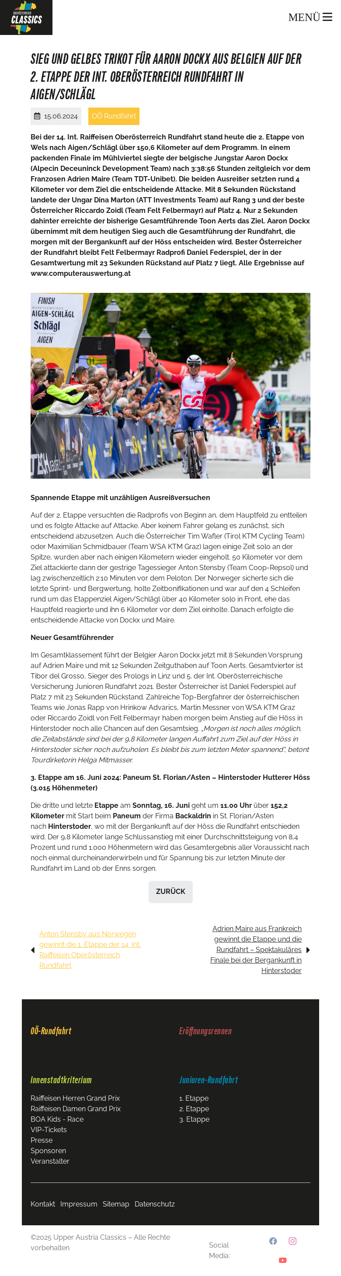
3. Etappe (194, 1119)
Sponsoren (48, 1151)
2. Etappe (194, 1109)
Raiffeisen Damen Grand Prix (76, 1109)
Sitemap (116, 1204)
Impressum (78, 1204)
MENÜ (310, 17)
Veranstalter (50, 1161)
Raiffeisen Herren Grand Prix (75, 1098)
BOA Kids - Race (57, 1119)
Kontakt (43, 1204)
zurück (170, 891)
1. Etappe (194, 1098)
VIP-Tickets (49, 1130)
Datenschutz (155, 1204)
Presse (41, 1140)
